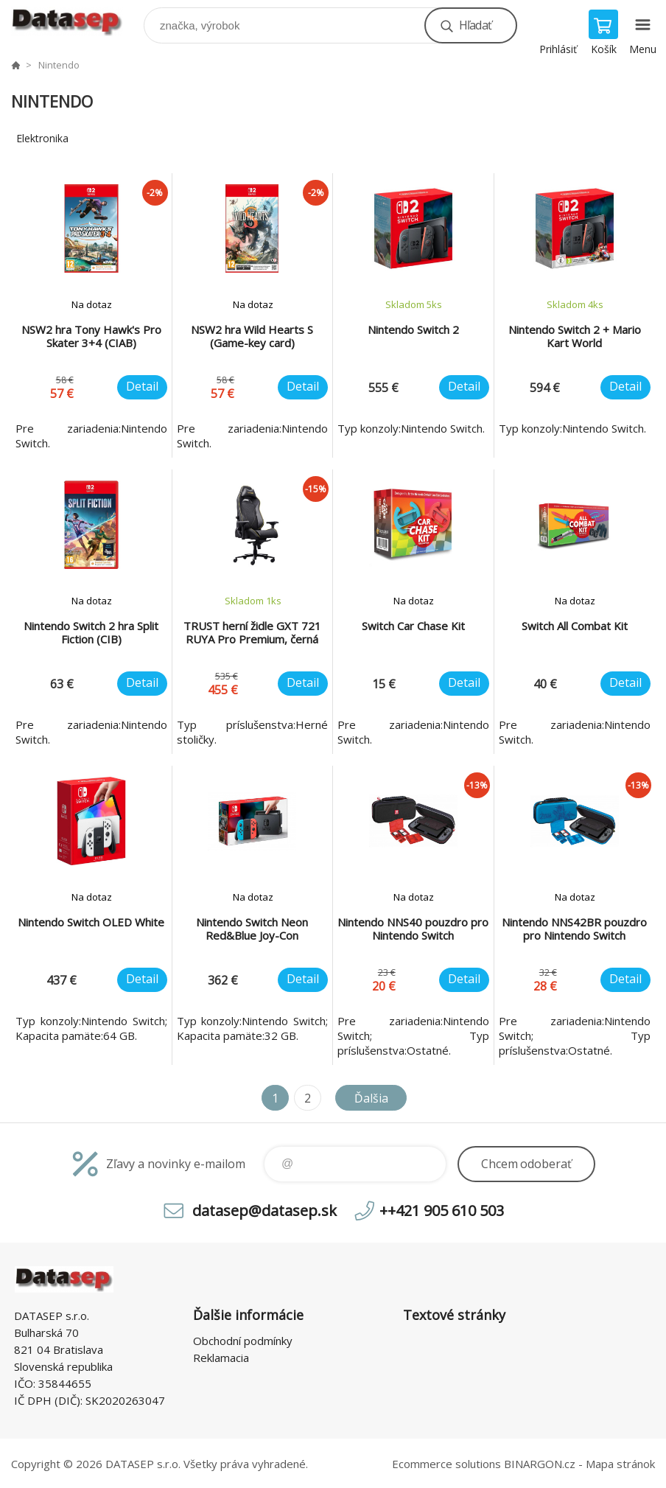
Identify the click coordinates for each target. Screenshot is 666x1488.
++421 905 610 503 (441, 1210)
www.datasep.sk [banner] (76, 21)
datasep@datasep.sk (264, 1210)
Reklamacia (221, 1357)
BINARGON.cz (539, 1463)
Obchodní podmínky (242, 1340)
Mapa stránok (620, 1463)
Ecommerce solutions (446, 1463)
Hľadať (475, 25)
